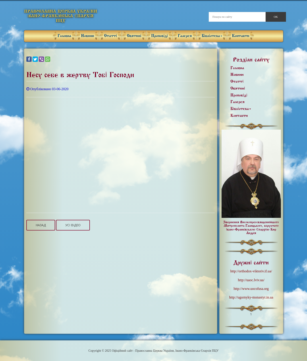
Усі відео (73, 225)
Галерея (185, 35)
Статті (110, 35)
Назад (41, 225)
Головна (64, 35)
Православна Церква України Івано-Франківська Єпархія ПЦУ (60, 16)
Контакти (240, 35)
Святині (134, 35)
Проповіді (159, 35)
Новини (87, 35)
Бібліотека (212, 35)
